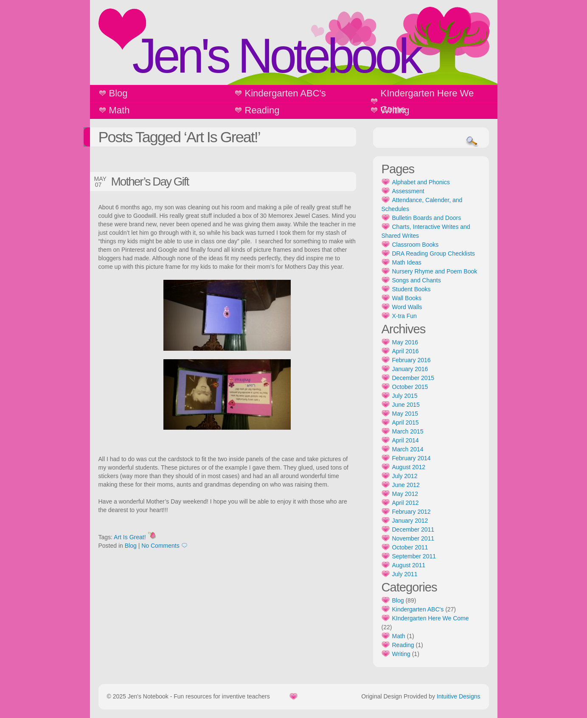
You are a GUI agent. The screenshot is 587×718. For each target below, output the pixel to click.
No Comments (160, 545)
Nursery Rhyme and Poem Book (434, 271)
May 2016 (405, 342)
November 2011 (413, 538)
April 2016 (405, 351)
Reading (262, 110)
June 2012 (406, 484)
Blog (118, 93)
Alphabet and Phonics (421, 182)
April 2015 (405, 422)
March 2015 (408, 431)
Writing (395, 110)
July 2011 (405, 574)
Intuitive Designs (458, 696)
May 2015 (405, 413)
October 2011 (410, 547)
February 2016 (411, 360)
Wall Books (407, 298)
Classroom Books (415, 244)
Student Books (411, 289)
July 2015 (405, 395)
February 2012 (411, 511)
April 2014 (405, 440)
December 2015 (413, 377)
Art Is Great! (130, 537)
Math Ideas (406, 262)
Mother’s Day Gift (150, 181)
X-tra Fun (404, 316)
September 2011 (414, 556)
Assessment (408, 191)
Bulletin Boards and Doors (426, 217)
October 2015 (410, 386)
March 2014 (408, 449)
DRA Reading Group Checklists (433, 253)
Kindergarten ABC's (285, 93)
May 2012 (405, 493)
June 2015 (406, 404)
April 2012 (405, 502)
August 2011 (409, 565)
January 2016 (410, 369)
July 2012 (405, 476)
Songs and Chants (416, 280)
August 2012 (409, 467)
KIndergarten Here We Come (427, 101)
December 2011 (413, 529)
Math (119, 110)
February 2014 (411, 458)
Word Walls (407, 307)
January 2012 (410, 520)
